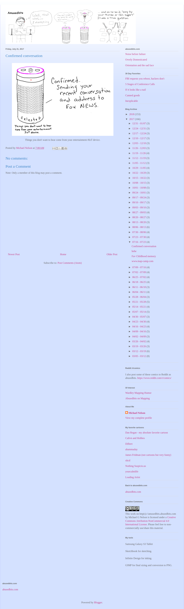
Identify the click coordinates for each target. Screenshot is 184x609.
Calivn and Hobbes (135, 438)
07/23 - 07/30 (139, 237)
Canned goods (132, 95)
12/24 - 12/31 (139, 128)
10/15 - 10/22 (139, 178)
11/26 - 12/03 (139, 148)
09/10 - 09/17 (139, 202)
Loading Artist (132, 477)
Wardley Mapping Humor (138, 392)
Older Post (112, 254)
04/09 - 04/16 (139, 331)
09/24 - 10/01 (139, 192)
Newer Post (14, 254)
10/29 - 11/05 (139, 168)
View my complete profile (138, 418)
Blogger (98, 602)
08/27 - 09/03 (139, 212)
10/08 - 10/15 (139, 182)
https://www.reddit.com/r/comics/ (154, 378)
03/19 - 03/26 (139, 346)
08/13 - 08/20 (139, 222)
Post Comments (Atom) (70, 263)
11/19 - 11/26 (139, 153)
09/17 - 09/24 (139, 197)
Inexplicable (131, 101)
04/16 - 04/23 (139, 326)
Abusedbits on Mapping (137, 398)
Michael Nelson (136, 413)
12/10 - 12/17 (139, 138)
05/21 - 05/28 (139, 301)
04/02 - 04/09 (139, 336)
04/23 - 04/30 (139, 321)
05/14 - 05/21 (139, 306)
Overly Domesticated (136, 59)
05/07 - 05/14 (139, 311)
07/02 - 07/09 (139, 272)
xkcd (127, 460)
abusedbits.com (133, 491)
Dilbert (128, 443)
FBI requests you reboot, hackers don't (144, 78)
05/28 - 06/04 (139, 297)
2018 (132, 114)
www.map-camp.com (142, 261)
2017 (132, 119)
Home (63, 254)
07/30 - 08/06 (139, 232)
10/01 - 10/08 (139, 187)
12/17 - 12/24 (139, 133)
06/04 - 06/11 (139, 292)
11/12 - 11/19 (139, 158)
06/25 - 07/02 (139, 277)
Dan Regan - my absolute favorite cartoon (146, 432)
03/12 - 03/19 (139, 351)
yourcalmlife (131, 471)
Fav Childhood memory (144, 256)
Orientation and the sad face (139, 65)
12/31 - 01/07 (139, 123)
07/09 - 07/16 (139, 267)
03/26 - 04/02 (139, 341)
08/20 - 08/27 (139, 217)
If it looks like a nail (135, 89)
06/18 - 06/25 (139, 282)
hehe (134, 251)
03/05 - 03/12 (139, 356)
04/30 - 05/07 (139, 316)
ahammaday (131, 449)
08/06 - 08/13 (139, 227)
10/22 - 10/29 (139, 172)
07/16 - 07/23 (139, 242)
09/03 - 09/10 (139, 207)
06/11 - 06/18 (139, 287)
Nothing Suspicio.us (135, 466)
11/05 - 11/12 (139, 163)
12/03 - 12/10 (139, 143)
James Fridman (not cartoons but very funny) (148, 455)
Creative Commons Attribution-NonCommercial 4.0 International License (150, 521)
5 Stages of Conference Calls (140, 84)
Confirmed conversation (144, 246)
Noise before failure (135, 54)
